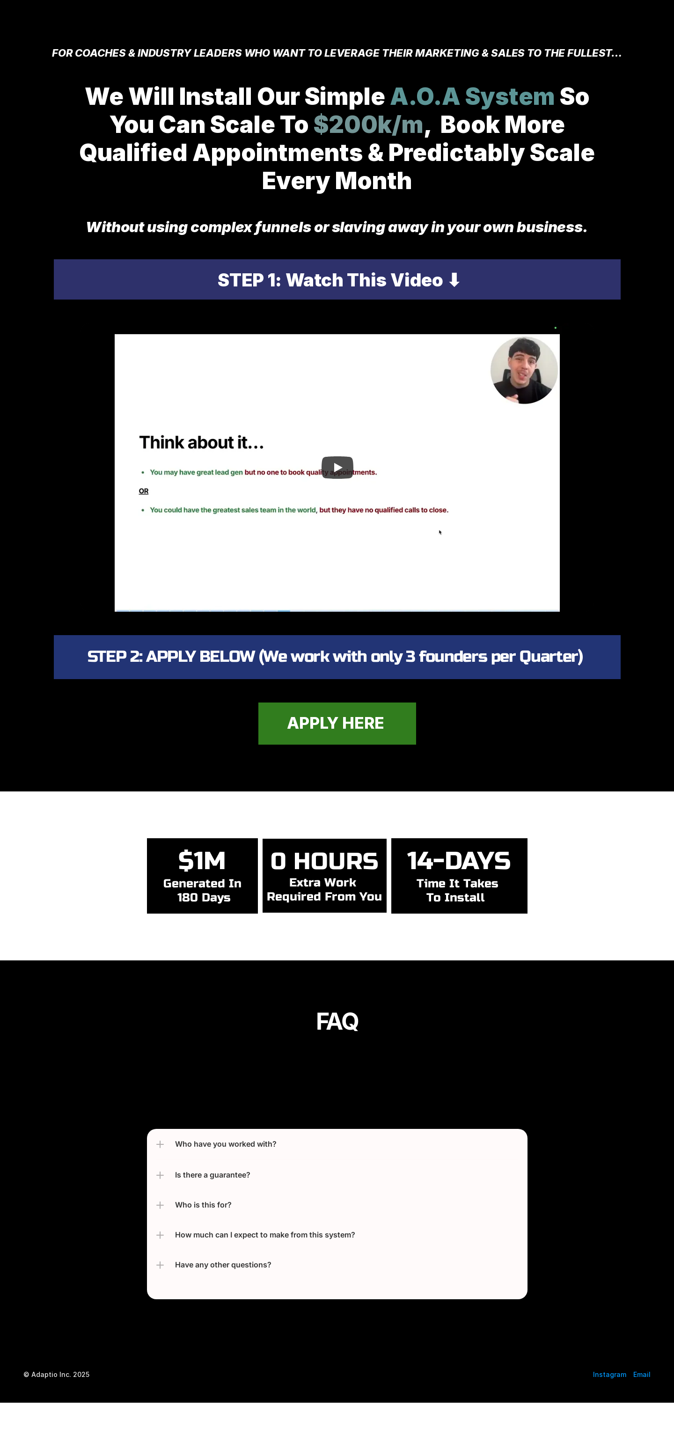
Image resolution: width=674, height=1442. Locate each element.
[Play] (337, 467)
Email (642, 1374)
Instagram (609, 1374)
